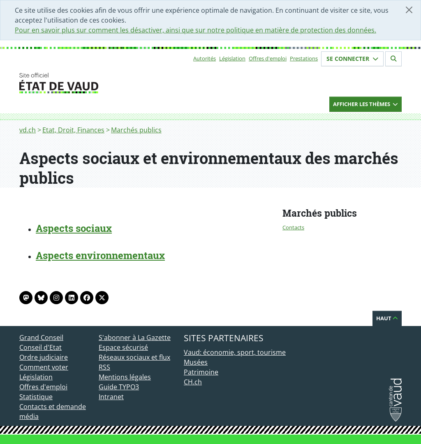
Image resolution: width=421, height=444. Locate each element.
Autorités (204, 58)
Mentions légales (125, 377)
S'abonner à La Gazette (135, 337)
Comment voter (43, 367)
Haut (387, 318)
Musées (196, 362)
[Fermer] (409, 9)
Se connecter (352, 58)
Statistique (36, 396)
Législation (232, 58)
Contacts (293, 227)
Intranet (111, 396)
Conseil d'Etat (40, 347)
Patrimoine (201, 372)
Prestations (304, 58)
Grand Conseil (41, 337)
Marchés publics (136, 129)
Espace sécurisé (123, 347)
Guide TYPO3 (119, 386)
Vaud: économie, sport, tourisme (235, 352)
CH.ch (193, 381)
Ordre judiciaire (43, 357)
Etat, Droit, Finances (73, 129)
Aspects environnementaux (100, 255)
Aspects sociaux (74, 228)
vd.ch (27, 129)
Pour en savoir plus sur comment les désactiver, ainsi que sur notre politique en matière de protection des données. (195, 30)
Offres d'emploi (268, 58)
